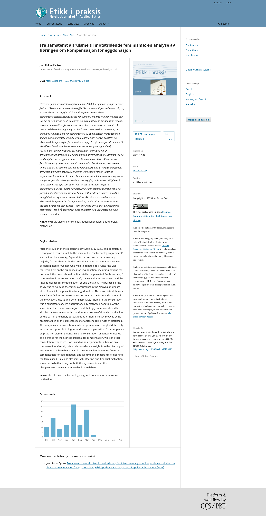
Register (217, 2)
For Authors (192, 50)
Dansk (189, 89)
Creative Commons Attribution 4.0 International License (152, 216)
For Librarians (193, 55)
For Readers (192, 45)
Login (228, 2)
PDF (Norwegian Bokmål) (145, 136)
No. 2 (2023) (69, 34)
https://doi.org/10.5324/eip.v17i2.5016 (68, 80)
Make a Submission (198, 119)
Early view (73, 23)
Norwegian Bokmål (196, 99)
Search (223, 23)
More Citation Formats (146, 356)
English (190, 94)
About (103, 23)
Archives (89, 23)
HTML (169, 138)
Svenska (190, 104)
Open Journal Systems (198, 69)
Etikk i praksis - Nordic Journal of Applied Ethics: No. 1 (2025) (129, 467)
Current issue (54, 23)
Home (38, 23)
